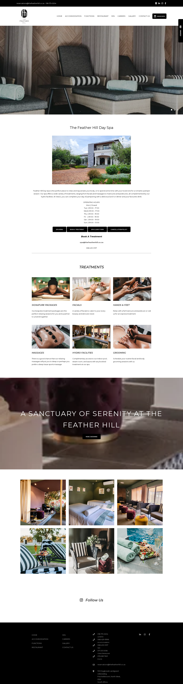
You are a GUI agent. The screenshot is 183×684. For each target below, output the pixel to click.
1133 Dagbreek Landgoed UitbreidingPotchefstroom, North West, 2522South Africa (108, 676)
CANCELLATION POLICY (119, 229)
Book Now (159, 16)
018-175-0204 (51, 3)
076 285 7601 (102, 656)
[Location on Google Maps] (156, 3)
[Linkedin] (159, 3)
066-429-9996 (103, 639)
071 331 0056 (102, 651)
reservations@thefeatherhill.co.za (30, 3)
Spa (113, 16)
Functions (89, 16)
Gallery (132, 16)
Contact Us (144, 16)
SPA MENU (59, 229)
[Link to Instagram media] (18, 611)
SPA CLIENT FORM (97, 229)
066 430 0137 (102, 645)
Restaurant (102, 16)
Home (59, 16)
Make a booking (91, 436)
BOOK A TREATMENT (77, 229)
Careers (121, 16)
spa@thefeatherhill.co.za (91, 242)
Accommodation (73, 16)
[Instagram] (162, 3)
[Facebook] (165, 3)
